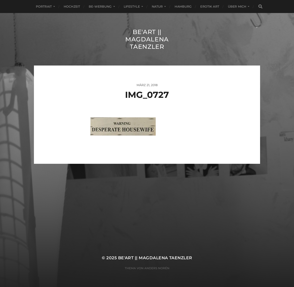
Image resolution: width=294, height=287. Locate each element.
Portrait (44, 6)
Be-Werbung (100, 6)
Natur (157, 6)
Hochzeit (72, 6)
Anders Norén (156, 268)
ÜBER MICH (237, 6)
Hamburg (183, 6)
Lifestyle (132, 6)
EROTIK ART (209, 6)
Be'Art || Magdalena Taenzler (147, 39)
